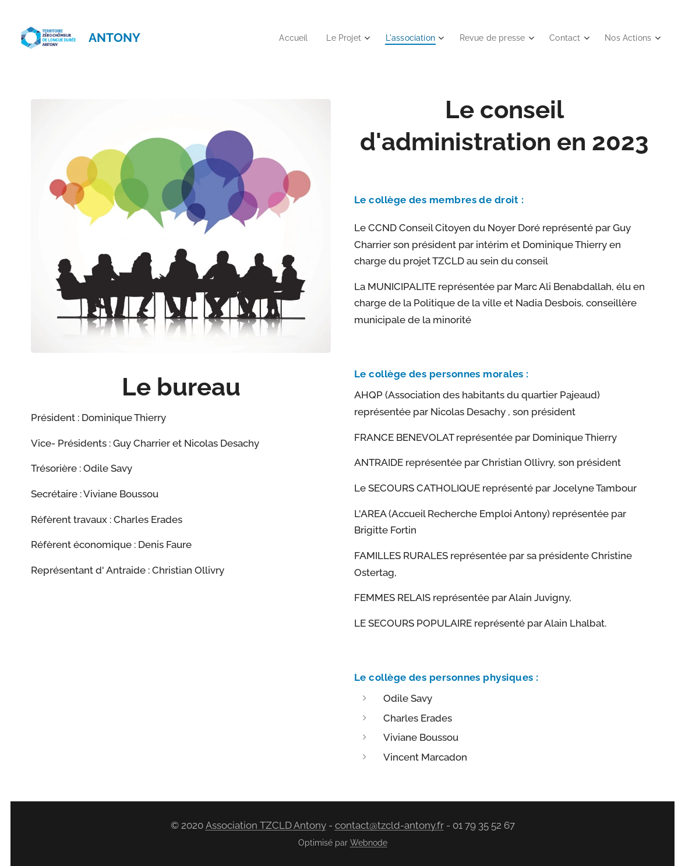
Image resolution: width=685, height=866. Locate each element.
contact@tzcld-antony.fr (389, 825)
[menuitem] (278, 37)
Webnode (368, 842)
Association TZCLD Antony (266, 825)
